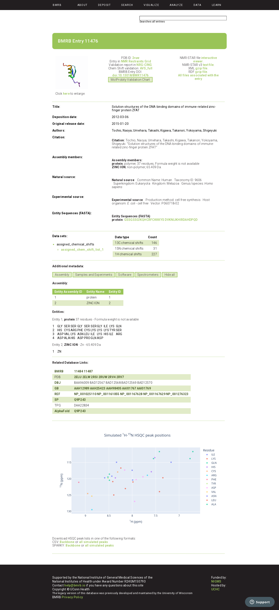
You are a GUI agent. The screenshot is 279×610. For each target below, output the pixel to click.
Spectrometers (148, 274)
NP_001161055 (108, 394)
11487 (88, 371)
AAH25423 (97, 388)
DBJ (57, 382)
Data (197, 5)
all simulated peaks (93, 542)
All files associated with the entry (198, 77)
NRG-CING (144, 65)
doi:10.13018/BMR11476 (130, 75)
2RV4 (112, 377)
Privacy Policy (72, 597)
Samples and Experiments (93, 274)
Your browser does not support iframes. (137, 478)
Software (124, 274)
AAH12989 (81, 388)
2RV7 (120, 377)
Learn (216, 5)
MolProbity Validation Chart (130, 79)
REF (57, 394)
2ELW (86, 377)
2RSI (94, 377)
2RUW (103, 377)
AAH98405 (113, 388)
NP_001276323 (177, 394)
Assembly (62, 274)
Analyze (176, 5)
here (66, 93)
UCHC (215, 589)
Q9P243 (80, 399)
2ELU (78, 377)
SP (56, 399)
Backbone (67, 542)
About (82, 5)
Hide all (170, 274)
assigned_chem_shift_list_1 (82, 249)
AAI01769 (144, 388)
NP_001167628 (131, 394)
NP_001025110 (85, 394)
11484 (78, 371)
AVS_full (146, 68)
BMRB (58, 371)
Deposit (104, 5)
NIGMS (216, 581)
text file (208, 65)
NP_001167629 (154, 394)
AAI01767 (129, 388)
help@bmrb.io (74, 585)
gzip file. (201, 68)
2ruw (136, 58)
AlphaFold (62, 411)
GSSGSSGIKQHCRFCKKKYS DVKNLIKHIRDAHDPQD (161, 219)
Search (127, 5)
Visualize (151, 5)
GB (56, 388)
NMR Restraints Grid (136, 61)
